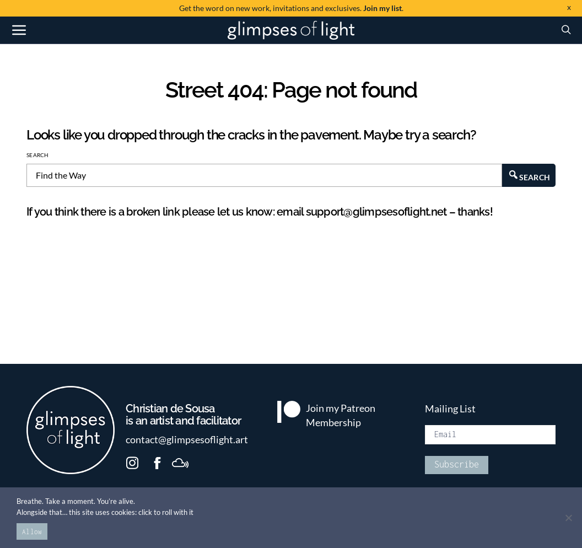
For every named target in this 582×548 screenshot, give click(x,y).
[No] (568, 517)
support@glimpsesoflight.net (376, 211)
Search (37, 155)
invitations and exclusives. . (291, 8)
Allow (32, 531)
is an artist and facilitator (188, 415)
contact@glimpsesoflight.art (187, 439)
